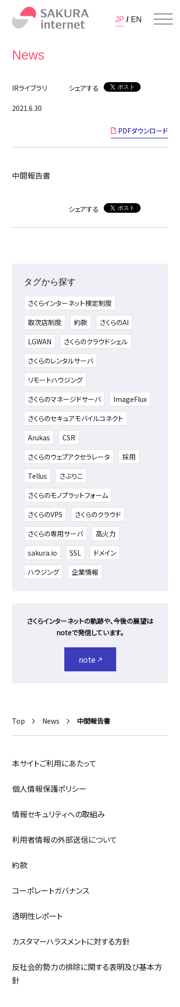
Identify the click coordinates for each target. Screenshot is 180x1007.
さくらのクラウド (98, 514)
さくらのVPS (45, 514)
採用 (129, 456)
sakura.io (42, 553)
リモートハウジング (55, 380)
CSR (68, 437)
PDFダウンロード (143, 130)
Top (18, 721)
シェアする (84, 88)
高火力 (106, 533)
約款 (80, 322)
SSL (75, 553)
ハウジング (43, 572)
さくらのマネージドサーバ (64, 399)
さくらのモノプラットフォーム (68, 495)
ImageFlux (130, 399)
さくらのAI (114, 322)
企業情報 (85, 572)
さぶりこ (71, 476)
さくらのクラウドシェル (96, 341)
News (51, 721)
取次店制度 (44, 322)
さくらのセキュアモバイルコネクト (75, 418)
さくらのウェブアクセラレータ (69, 456)
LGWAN (39, 341)
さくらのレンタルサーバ (60, 360)
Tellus (37, 476)
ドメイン (105, 553)
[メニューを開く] (163, 19)
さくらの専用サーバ (55, 533)
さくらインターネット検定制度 (70, 303)
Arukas (39, 437)
